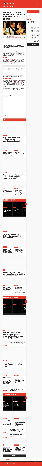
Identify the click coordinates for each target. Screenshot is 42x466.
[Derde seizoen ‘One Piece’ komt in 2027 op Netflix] (7, 302)
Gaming (14, 304)
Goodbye (17, 463)
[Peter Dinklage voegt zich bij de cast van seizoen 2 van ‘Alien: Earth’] (8, 282)
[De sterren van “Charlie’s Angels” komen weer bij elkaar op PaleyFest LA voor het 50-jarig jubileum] (14, 324)
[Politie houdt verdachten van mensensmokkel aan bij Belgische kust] (20, 372)
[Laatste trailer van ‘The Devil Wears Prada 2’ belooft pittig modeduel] (29, 31)
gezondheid (4, 345)
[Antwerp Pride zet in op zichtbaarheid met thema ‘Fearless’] (14, 354)
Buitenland (4, 150)
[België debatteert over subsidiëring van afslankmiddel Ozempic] (14, 129)
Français (38, 0)
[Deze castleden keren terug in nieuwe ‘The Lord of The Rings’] (29, 37)
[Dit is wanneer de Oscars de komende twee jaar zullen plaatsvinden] (29, 27)
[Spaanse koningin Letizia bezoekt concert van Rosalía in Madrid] (8, 147)
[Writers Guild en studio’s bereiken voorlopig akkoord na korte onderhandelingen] (29, 34)
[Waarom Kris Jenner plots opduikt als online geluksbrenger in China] (5, 430)
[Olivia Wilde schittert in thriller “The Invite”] (20, 147)
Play (7, 6)
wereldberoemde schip (10, 61)
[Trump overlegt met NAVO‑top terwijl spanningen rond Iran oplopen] (8, 244)
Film (3, 34)
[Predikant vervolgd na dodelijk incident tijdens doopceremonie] (14, 225)
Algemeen (4, 432)
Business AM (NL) (6, 463)
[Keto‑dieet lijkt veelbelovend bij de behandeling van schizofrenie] (8, 415)
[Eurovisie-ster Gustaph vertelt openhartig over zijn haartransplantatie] (20, 282)
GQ (11, 83)
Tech (13, 6)
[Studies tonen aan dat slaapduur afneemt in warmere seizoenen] (20, 442)
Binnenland (4, 135)
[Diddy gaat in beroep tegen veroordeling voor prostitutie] (20, 185)
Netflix (4, 304)
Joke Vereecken (11, 36)
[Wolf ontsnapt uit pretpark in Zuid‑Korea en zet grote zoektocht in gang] (14, 166)
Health (3, 188)
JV (3, 37)
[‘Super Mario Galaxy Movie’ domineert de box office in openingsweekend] (29, 41)
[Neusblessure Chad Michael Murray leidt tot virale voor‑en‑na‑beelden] (20, 244)
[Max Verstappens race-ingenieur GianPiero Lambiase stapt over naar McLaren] (14, 263)
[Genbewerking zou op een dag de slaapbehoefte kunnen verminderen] (5, 389)
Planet (10, 6)
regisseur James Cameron (17, 82)
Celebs (16, 150)
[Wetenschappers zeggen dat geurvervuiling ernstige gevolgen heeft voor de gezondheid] (8, 372)
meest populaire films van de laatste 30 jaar (15, 59)
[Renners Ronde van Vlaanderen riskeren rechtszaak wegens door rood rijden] (17, 399)
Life (15, 6)
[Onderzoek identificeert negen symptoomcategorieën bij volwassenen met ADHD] (5, 344)
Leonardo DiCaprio (20, 43)
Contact (37, 463)
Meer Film (36, 44)
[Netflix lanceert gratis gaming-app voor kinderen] (17, 302)
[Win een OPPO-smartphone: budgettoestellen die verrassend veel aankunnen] (8, 442)
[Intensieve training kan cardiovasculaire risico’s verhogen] (5, 436)
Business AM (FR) (12, 463)
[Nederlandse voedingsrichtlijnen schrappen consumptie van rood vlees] (8, 185)
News (4, 6)
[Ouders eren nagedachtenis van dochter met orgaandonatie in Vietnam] (20, 415)
